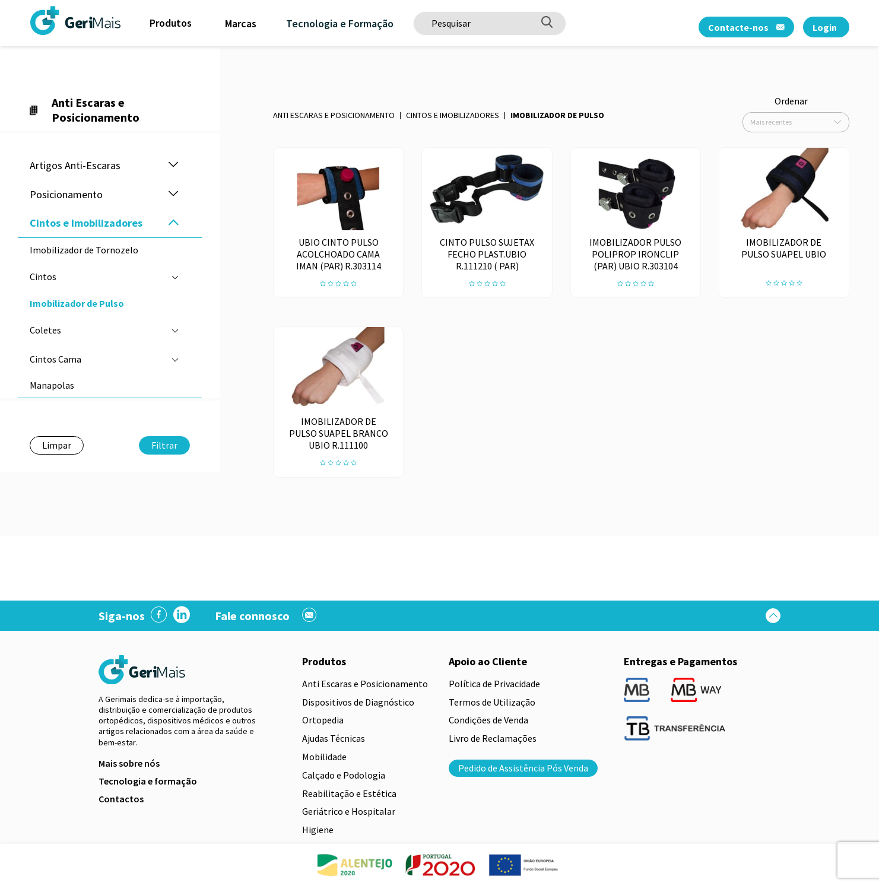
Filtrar (164, 445)
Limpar (56, 445)
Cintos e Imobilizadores (452, 115)
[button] (173, 165)
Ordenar (791, 101)
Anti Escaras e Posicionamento (334, 115)
